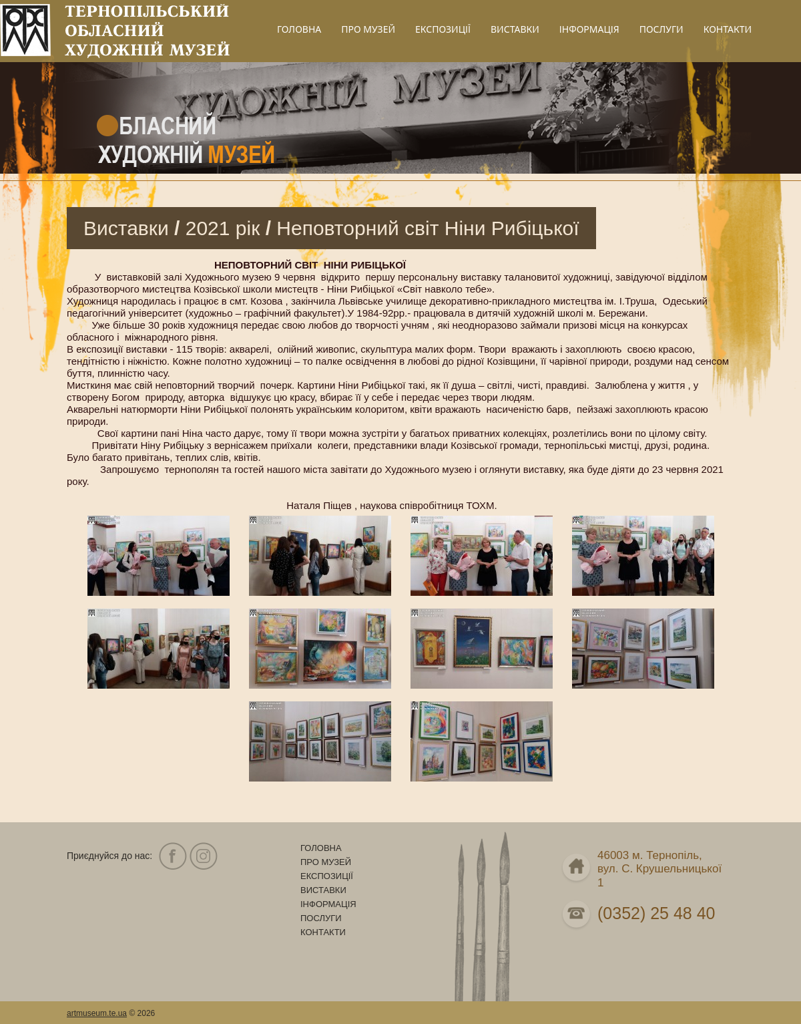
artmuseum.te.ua (97, 1013)
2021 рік (223, 228)
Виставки (126, 228)
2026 (147, 1013)
